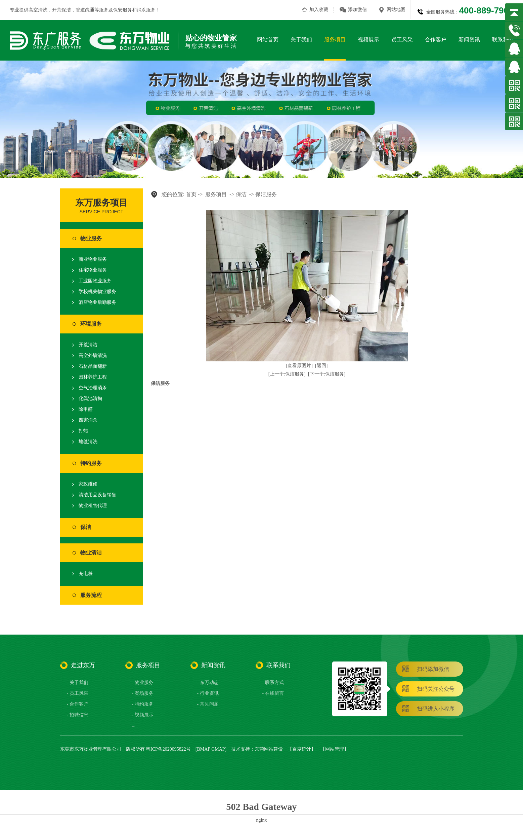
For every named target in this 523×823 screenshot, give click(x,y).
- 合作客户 (77, 704)
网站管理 (334, 749)
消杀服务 (146, 9)
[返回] (321, 365)
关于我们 (301, 39)
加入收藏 (318, 9)
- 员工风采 (77, 693)
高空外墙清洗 (93, 355)
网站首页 (267, 39)
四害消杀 (88, 420)
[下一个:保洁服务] (326, 374)
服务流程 (91, 595)
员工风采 (402, 39)
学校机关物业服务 (97, 291)
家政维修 (88, 484)
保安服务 (122, 9)
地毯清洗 (88, 441)
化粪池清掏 (90, 398)
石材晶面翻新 (93, 366)
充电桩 (86, 573)
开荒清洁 (88, 344)
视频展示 (368, 39)
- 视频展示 (143, 714)
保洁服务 (266, 194)
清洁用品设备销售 (97, 494)
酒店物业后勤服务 (97, 302)
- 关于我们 (77, 682)
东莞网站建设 (269, 749)
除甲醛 (86, 409)
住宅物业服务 (93, 270)
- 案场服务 (143, 693)
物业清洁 (91, 553)
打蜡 (83, 430)
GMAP (218, 749)
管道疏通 (85, 9)
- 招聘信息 (77, 714)
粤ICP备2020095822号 (168, 749)
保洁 (85, 527)
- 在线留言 (273, 693)
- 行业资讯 (208, 693)
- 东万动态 (208, 682)
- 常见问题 (208, 704)
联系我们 (503, 39)
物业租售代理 (93, 505)
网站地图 (396, 9)
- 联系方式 (273, 682)
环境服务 (91, 324)
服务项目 (335, 39)
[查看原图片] (299, 365)
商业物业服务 (93, 259)
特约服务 (91, 463)
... (134, 725)
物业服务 (91, 238)
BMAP (203, 749)
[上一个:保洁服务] (287, 374)
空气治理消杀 (93, 387)
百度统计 (301, 749)
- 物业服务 (143, 682)
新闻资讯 (469, 39)
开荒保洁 (61, 9)
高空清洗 (38, 9)
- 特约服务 (143, 704)
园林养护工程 (93, 377)
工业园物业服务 (95, 280)
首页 (191, 194)
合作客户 (435, 39)
